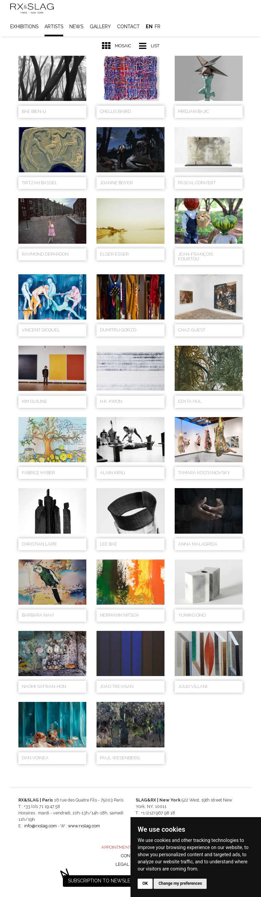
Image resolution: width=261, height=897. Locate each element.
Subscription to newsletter (105, 880)
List (149, 46)
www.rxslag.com (84, 825)
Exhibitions (24, 26)
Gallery (100, 26)
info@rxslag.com (40, 825)
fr (157, 26)
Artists (54, 26)
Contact (128, 26)
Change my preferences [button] (180, 883)
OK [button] (145, 883)
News (76, 26)
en (149, 26)
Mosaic (116, 46)
